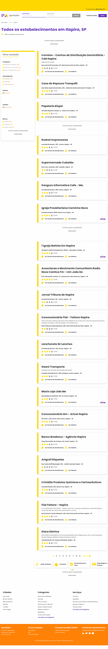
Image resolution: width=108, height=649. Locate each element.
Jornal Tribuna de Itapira (57, 295)
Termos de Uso (5, 634)
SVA (29, 632)
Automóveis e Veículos (45, 604)
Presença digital (33, 634)
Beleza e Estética (43, 609)
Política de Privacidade (62, 630)
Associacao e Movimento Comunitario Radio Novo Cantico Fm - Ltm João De (70, 270)
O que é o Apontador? (8, 630)
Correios (75, 596)
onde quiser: (50, 13)
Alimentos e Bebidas (44, 596)
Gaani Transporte (53, 367)
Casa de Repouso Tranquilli (59, 83)
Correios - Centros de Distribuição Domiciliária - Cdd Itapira (73, 57)
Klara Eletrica (50, 531)
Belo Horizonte (7, 602)
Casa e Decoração (44, 615)
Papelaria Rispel (52, 106)
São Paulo (6, 596)
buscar (76, 15)
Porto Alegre (7, 609)
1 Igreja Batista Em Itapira (58, 246)
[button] (71, 569)
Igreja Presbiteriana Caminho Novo (64, 208)
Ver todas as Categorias (46, 617)
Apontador (4, 22)
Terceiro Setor (77, 607)
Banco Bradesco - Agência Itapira (63, 437)
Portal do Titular (60, 632)
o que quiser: (26, 13)
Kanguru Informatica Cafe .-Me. (62, 185)
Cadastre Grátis (91, 16)
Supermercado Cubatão (57, 162)
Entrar (102, 15)
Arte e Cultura (42, 602)
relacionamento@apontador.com (93, 630)
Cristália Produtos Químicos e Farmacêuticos (71, 482)
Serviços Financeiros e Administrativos (85, 602)
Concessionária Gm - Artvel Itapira (64, 414)
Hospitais (76, 599)
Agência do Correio (47, 62)
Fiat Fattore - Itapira (54, 505)
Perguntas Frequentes (8, 632)
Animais (40, 599)
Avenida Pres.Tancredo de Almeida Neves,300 (56, 370)
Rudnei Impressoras (54, 140)
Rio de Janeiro (7, 599)
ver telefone (72, 71)
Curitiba (5, 607)
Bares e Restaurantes (45, 607)
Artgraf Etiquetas (52, 459)
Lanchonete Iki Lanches (56, 344)
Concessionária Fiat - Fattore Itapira (65, 317)
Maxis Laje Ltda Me (53, 391)
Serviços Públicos (78, 604)
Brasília (5, 604)
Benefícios (41, 612)
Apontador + (32, 630)
